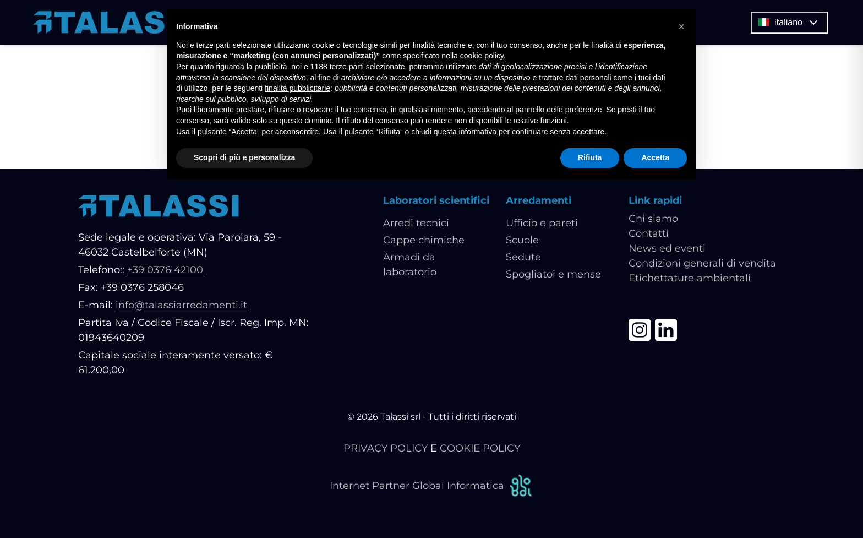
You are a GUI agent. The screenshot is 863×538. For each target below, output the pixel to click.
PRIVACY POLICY (385, 448)
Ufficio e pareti (542, 223)
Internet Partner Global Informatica (431, 486)
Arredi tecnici (416, 223)
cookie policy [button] (482, 55)
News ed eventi (667, 248)
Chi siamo (653, 219)
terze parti (347, 66)
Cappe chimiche (424, 240)
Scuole (522, 240)
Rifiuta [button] (590, 157)
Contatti (649, 233)
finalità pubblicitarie (297, 88)
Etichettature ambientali (690, 278)
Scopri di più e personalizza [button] (244, 157)
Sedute (523, 257)
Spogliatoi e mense (553, 274)
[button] (681, 26)
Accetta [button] (655, 157)
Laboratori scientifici (436, 200)
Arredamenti (538, 200)
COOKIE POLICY (480, 448)
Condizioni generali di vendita (702, 263)
